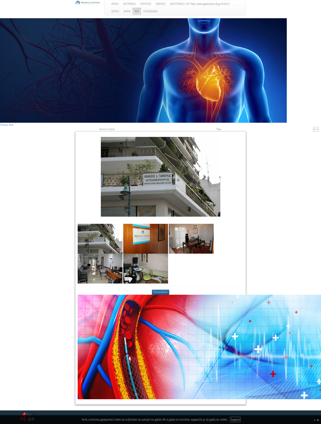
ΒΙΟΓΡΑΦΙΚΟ (129, 4)
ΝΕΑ (137, 11)
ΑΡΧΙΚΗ (115, 4)
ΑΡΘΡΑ (127, 11)
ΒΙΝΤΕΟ (115, 11)
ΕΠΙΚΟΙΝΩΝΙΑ (150, 11)
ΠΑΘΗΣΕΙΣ (161, 4)
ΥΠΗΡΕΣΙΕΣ (145, 4)
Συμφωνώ (235, 419)
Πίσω (218, 129)
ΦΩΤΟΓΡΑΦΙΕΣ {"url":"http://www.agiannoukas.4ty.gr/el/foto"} (200, 4)
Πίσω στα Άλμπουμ (160, 292)
